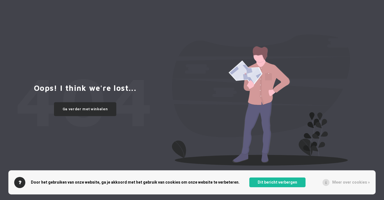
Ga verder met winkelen (85, 109)
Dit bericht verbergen (277, 182)
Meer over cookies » (351, 182)
